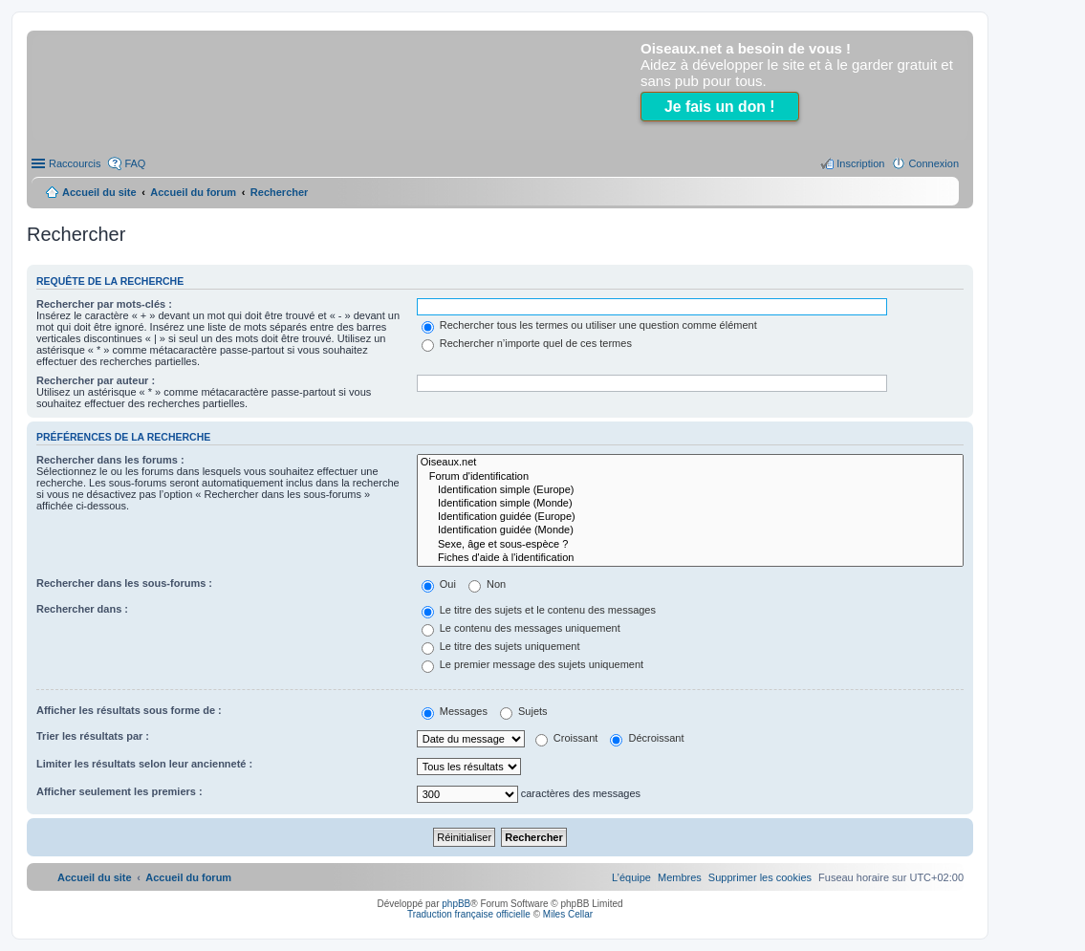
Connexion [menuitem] (933, 163)
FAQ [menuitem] (134, 163)
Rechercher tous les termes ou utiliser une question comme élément (589, 325)
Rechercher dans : (82, 609)
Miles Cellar (568, 914)
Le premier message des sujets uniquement (532, 664)
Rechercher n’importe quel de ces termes (527, 343)
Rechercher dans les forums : (110, 459)
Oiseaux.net (690, 462)
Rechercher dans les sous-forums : (124, 583)
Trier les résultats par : (92, 736)
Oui (439, 584)
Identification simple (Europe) (690, 490)
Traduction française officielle (469, 914)
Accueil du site (99, 192)
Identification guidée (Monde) (690, 530)
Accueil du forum (193, 192)
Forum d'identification (690, 477)
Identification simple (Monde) (690, 503)
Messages (455, 711)
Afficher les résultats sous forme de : (129, 710)
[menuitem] (760, 877)
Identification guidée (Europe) (690, 517)
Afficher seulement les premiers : (119, 791)
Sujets (524, 711)
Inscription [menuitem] (860, 163)
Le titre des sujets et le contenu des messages (539, 610)
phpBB (456, 903)
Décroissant (647, 738)
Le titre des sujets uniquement (501, 646)
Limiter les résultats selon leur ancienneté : (144, 763)
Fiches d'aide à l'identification (690, 558)
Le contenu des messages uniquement (521, 628)
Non (487, 584)
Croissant (566, 738)
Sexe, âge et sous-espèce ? (690, 544)
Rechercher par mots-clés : (104, 304)
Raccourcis (74, 163)
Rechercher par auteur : (95, 380)
